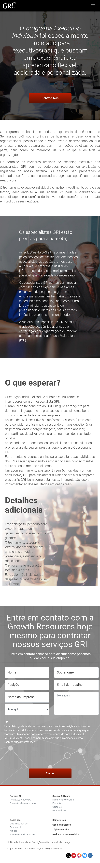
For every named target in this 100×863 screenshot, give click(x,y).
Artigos (13, 831)
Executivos (57, 803)
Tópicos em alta (60, 829)
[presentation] (50, 756)
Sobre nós (15, 820)
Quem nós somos (19, 823)
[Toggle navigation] (92, 5)
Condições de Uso (41, 842)
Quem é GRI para (61, 796)
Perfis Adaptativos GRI (21, 799)
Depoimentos (16, 827)
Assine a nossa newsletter (66, 834)
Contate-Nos (50, 98)
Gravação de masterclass (23, 803)
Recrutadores (59, 810)
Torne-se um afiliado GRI (22, 834)
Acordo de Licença (61, 842)
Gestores (57, 807)
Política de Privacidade (18, 842)
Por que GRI (16, 796)
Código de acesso (61, 824)
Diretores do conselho (63, 799)
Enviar (50, 773)
